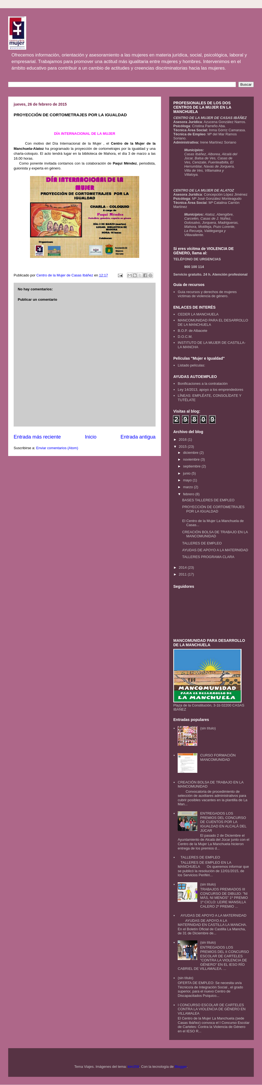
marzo (188, 487)
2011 (183, 574)
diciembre (191, 453)
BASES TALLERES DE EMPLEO (208, 500)
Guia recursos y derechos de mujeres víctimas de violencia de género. (207, 294)
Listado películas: (191, 365)
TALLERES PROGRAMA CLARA (208, 557)
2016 (183, 439)
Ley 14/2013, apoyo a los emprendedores (210, 390)
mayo (188, 480)
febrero (189, 494)
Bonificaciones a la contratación (203, 383)
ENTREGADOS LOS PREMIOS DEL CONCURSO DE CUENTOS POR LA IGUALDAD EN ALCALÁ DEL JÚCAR (223, 821)
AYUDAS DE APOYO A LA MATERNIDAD (215, 550)
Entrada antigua (138, 437)
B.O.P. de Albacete (192, 331)
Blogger (181, 1067)
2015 (183, 447)
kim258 (133, 1067)
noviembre (192, 459)
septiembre (192, 466)
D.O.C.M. (185, 337)
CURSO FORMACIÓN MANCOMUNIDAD (218, 757)
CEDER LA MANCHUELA (198, 314)
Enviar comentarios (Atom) (57, 448)
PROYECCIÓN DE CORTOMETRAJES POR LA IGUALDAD (213, 509)
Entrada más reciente (37, 437)
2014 (183, 567)
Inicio (90, 437)
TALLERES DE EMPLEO (202, 543)
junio (187, 473)
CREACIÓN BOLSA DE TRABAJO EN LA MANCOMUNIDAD (215, 534)
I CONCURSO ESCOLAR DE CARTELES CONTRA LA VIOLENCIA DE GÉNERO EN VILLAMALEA (212, 1009)
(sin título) (208, 728)
